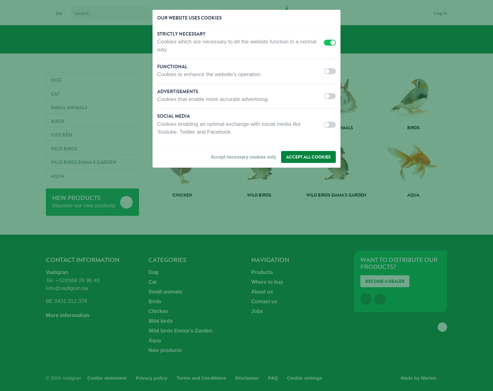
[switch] (330, 43)
